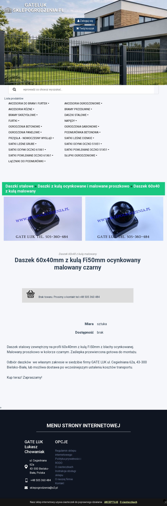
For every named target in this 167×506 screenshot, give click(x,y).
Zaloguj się (85, 20)
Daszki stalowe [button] (75, 115)
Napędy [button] (69, 120)
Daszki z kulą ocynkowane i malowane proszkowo (83, 186)
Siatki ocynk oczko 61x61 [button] (26, 149)
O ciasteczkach (128, 502)
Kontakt (59, 483)
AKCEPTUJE (111, 502)
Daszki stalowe (19, 186)
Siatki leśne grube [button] (21, 144)
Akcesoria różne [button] (20, 109)
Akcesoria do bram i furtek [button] (27, 103)
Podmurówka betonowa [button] (81, 132)
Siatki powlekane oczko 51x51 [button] (85, 149)
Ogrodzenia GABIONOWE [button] (80, 126)
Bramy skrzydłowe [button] (22, 115)
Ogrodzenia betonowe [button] (24, 126)
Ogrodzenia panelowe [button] (24, 132)
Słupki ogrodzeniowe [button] (79, 155)
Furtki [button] (12, 120)
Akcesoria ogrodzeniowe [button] (82, 103)
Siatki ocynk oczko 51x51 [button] (82, 144)
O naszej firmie (64, 479)
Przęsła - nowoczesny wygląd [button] (30, 138)
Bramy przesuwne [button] (77, 109)
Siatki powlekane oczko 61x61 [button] (29, 155)
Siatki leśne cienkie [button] (78, 138)
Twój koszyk (85, 28)
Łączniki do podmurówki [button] (26, 161)
